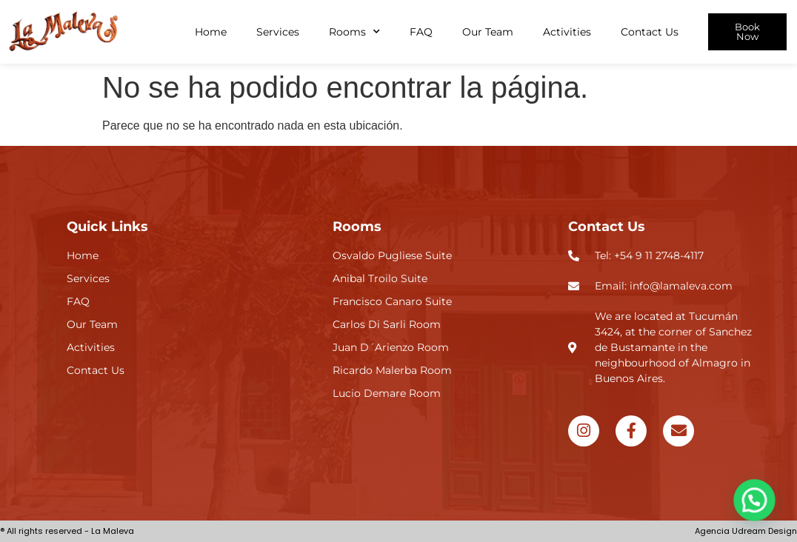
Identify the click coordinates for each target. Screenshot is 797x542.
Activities (567, 32)
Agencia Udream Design (746, 531)
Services (277, 32)
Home (211, 32)
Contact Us (649, 32)
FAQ (421, 32)
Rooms (354, 32)
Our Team (487, 32)
